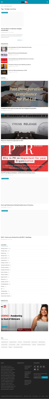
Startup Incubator (5, 267)
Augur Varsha (34, 342)
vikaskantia (10, 54)
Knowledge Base (4, 284)
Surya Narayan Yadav (18, 347)
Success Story (4, 258)
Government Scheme (5, 296)
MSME (18, 344)
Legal (43, 396)
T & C (40, 396)
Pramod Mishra (11, 49)
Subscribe (45, 377)
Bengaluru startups (41, 344)
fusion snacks (4, 347)
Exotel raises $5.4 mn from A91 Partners (28, 367)
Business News (4, 293)
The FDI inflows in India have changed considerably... (10, 29)
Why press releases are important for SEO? (12, 140)
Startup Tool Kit (4, 262)
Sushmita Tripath (26, 342)
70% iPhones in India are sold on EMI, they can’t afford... (19, 64)
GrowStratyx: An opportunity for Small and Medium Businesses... (28, 375)
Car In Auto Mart (12, 344)
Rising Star (10, 66)
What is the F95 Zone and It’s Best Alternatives (17, 53)
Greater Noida (4, 344)
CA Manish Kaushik (4, 32)
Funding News (4, 291)
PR (1, 289)
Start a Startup (4, 272)
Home (2, 6)
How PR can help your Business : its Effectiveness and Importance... (18, 173)
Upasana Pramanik (4, 174)
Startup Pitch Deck (5, 270)
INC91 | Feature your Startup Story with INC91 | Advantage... (16, 237)
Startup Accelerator (5, 265)
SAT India (20, 342)
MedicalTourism (5, 342)
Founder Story (4, 251)
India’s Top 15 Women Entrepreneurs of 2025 (17, 70)
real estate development (26, 344)
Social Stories (4, 260)
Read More (21, 40)
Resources (3, 279)
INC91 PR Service (4, 239)
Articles (2, 286)
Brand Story (3, 253)
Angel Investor (4, 277)
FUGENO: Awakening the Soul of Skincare (12, 329)
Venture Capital (4, 274)
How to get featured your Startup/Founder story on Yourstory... (21, 58)
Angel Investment (13, 342)
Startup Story (4, 255)
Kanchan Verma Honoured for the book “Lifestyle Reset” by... (28, 382)
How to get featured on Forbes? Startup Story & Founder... (20, 47)
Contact (46, 396)
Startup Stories (4, 248)
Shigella (10, 347)
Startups (34, 344)
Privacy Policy (35, 396)
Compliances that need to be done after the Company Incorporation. (18, 108)
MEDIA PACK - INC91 (27, 396)
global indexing (42, 342)
